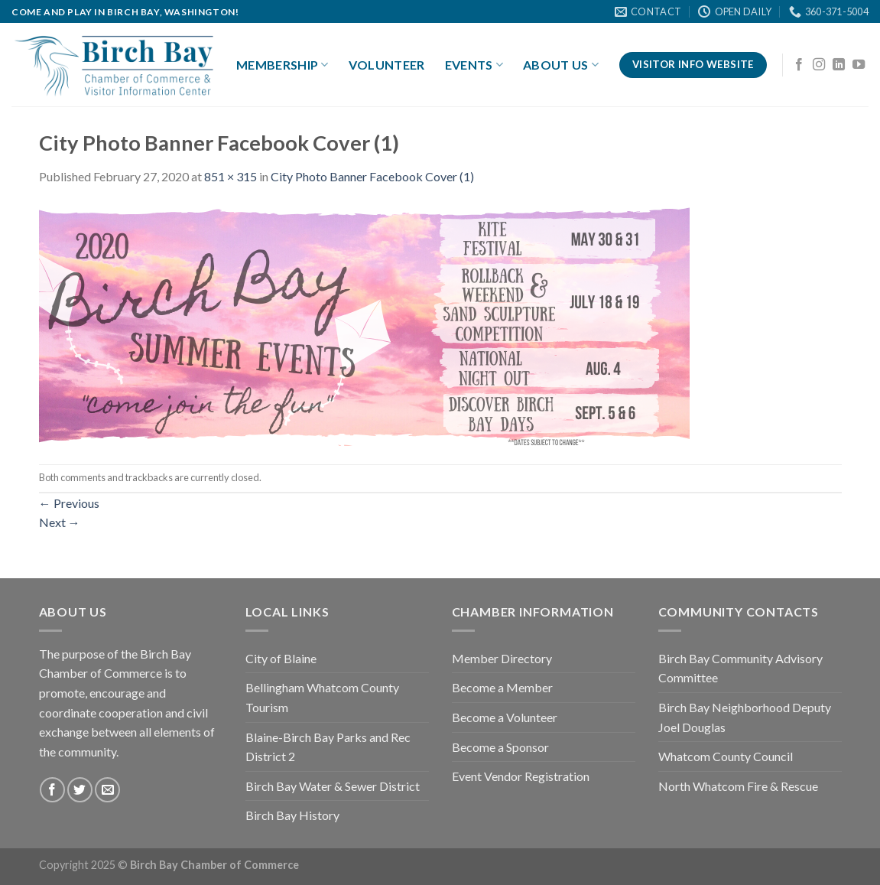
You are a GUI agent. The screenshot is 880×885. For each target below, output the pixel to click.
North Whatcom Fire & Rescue (738, 786)
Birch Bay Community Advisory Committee (740, 668)
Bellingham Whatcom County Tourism (322, 697)
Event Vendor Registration (520, 776)
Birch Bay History (292, 815)
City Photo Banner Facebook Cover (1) (372, 176)
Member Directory (502, 658)
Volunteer (387, 64)
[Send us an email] (107, 789)
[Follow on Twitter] (80, 789)
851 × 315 (230, 176)
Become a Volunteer (504, 717)
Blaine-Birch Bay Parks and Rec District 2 (328, 747)
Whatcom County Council (725, 756)
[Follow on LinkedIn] (839, 65)
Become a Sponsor (500, 747)
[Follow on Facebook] (799, 65)
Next (59, 522)
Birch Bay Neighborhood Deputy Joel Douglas (744, 717)
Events (474, 65)
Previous (69, 503)
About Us (561, 65)
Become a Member (502, 687)
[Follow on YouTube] (858, 65)
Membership (282, 65)
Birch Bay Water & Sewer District (332, 786)
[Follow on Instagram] (819, 65)
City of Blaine (281, 658)
